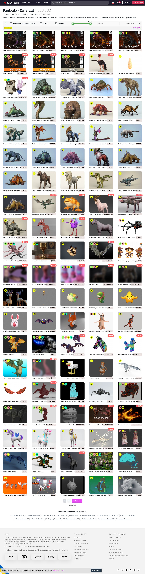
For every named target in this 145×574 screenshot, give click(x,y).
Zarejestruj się (138, 3)
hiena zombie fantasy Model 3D (127, 97)
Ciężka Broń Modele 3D (89, 519)
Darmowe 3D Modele (81, 544)
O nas (7, 534)
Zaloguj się (127, 3)
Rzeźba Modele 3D (17, 515)
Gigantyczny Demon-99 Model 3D (99, 50)
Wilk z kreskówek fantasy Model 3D (71, 144)
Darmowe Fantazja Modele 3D (22, 24)
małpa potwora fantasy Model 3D (71, 120)
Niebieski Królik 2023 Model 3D (70, 401)
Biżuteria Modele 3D (22, 519)
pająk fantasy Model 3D (96, 97)
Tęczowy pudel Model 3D (125, 354)
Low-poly (59, 24)
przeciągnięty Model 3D (125, 472)
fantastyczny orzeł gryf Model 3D (71, 97)
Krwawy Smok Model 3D (96, 425)
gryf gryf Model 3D (37, 472)
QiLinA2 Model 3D (37, 73)
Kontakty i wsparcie (117, 534)
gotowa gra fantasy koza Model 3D (100, 214)
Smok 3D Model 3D (9, 354)
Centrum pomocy (114, 541)
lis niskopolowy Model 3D (40, 237)
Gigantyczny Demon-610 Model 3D (128, 50)
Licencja (111, 547)
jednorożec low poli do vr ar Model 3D (43, 448)
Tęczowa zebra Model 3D (97, 354)
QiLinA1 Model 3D (66, 73)
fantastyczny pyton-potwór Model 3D (43, 120)
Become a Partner (80, 553)
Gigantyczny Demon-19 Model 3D (71, 50)
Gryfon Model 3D (94, 261)
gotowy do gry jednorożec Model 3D (72, 191)
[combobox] (108, 23)
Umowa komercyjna (115, 550)
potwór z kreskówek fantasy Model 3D (72, 167)
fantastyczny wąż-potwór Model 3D (43, 144)
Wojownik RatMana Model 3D (127, 284)
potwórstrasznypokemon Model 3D (71, 495)
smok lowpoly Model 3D (10, 472)
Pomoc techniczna (115, 538)
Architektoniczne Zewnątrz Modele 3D (82, 515)
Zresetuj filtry (136, 28)
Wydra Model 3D (94, 378)
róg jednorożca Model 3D (126, 73)
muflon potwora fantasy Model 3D (99, 167)
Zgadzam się (96, 570)
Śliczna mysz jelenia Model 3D (12, 308)
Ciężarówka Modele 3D (106, 519)
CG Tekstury (78, 547)
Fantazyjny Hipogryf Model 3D (127, 378)
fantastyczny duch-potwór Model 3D (43, 167)
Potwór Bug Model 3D (96, 401)
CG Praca (77, 559)
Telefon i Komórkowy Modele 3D (107, 515)
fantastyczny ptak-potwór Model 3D (100, 73)
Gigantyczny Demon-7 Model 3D (42, 50)
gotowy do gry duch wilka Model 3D (43, 191)
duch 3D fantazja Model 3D (97, 495)
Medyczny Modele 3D (53, 519)
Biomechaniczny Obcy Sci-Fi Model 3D (129, 237)
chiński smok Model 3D (68, 472)
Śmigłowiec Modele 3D (71, 519)
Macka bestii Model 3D (39, 425)
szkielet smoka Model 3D (96, 448)
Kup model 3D (80, 534)
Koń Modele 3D (61, 515)
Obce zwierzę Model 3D (39, 354)
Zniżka (44, 24)
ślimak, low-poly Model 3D (126, 448)
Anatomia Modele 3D (123, 519)
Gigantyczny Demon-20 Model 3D (13, 50)
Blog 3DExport (79, 556)
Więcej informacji (58, 570)
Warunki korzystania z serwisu (118, 556)
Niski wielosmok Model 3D (40, 401)
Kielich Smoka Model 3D (39, 261)
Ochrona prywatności (116, 553)
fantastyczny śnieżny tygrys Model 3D (130, 144)
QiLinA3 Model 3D (8, 73)
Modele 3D (77, 538)
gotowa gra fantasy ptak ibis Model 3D (72, 237)
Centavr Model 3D (94, 284)
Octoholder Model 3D (9, 261)
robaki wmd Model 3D (38, 495)
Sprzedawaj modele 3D (82, 550)
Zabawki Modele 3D (38, 519)
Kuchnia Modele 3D (48, 515)
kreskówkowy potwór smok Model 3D (100, 144)
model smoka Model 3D (125, 495)
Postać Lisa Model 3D (67, 331)
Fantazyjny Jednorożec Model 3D (99, 237)
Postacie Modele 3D (32, 515)
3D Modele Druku (80, 541)
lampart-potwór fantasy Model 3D (13, 167)
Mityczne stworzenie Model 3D (127, 331)
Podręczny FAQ (114, 544)
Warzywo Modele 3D (127, 515)
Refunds (111, 559)
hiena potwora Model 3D (125, 120)
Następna (77, 501)
